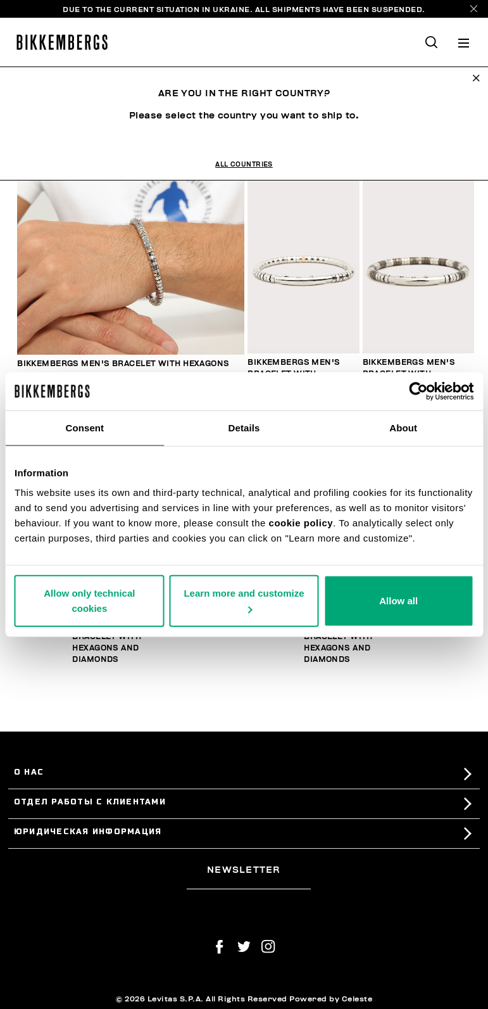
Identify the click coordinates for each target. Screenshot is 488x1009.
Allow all (398, 600)
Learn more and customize (244, 600)
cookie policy (301, 522)
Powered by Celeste (330, 999)
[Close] (474, 9)
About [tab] (403, 427)
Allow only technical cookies (89, 601)
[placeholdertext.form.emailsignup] (248, 884)
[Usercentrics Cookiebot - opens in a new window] (418, 390)
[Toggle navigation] (464, 42)
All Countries (244, 165)
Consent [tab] (84, 427)
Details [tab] (244, 427)
